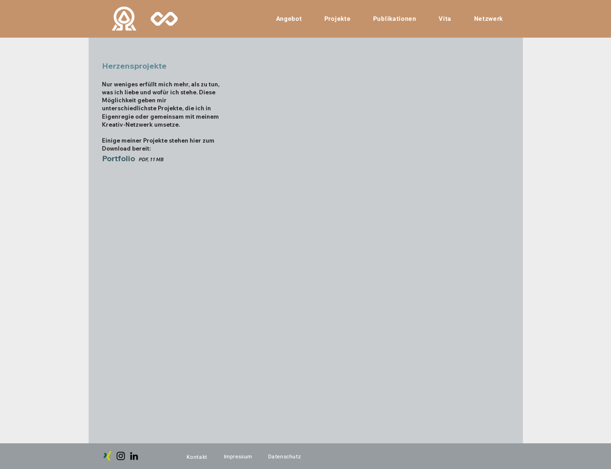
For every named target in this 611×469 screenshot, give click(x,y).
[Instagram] (120, 455)
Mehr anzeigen (371, 439)
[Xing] (107, 455)
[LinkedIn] (134, 455)
